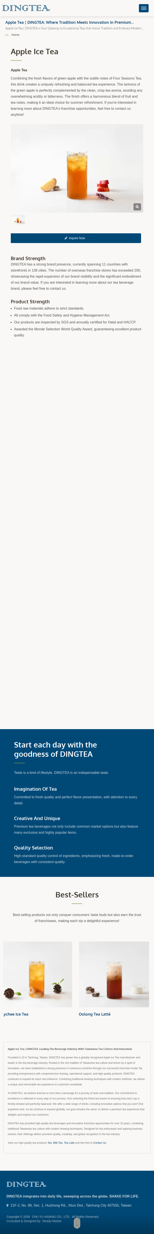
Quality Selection (33, 847)
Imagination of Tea (35, 789)
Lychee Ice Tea (16, 1014)
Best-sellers (77, 894)
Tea (49, 1142)
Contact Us (99, 1142)
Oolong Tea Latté (96, 1014)
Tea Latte (69, 1142)
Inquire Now (75, 238)
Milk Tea (58, 1142)
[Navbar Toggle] (144, 8)
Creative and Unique (37, 818)
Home (15, 35)
